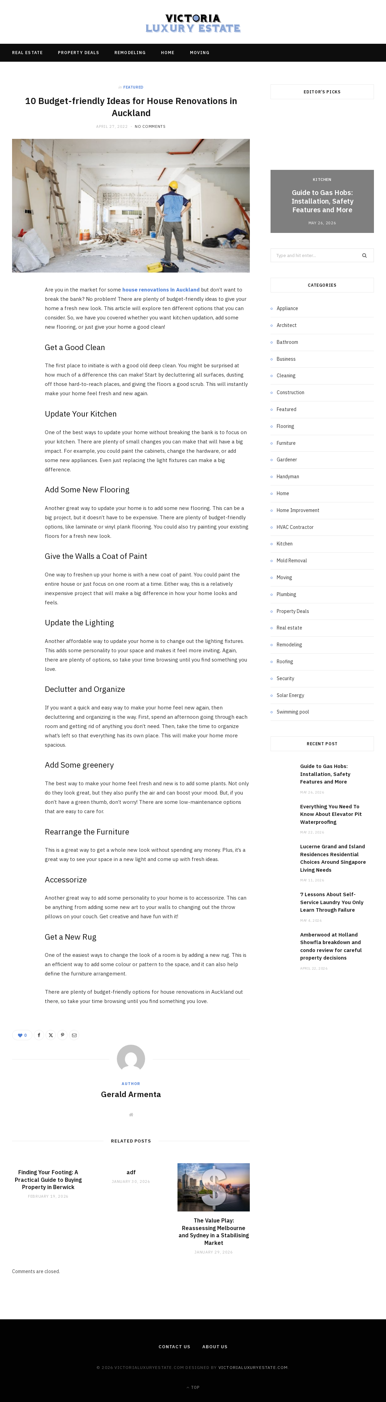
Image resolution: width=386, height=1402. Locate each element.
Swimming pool (293, 712)
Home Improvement (298, 510)
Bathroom (287, 342)
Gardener (287, 460)
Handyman (288, 476)
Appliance (287, 308)
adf (131, 1172)
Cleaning (286, 375)
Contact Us (174, 1347)
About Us (214, 1347)
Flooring (285, 426)
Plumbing (286, 594)
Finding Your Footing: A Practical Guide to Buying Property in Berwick (48, 1179)
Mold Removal (292, 560)
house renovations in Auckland (161, 289)
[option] (322, 172)
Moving (200, 52)
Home (167, 52)
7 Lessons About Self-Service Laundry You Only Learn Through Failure (332, 902)
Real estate (27, 52)
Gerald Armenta (131, 1094)
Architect (287, 325)
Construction (290, 392)
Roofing (285, 661)
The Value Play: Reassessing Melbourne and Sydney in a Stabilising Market (214, 1231)
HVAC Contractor (295, 527)
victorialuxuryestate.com (253, 1367)
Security (285, 678)
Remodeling (130, 52)
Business (286, 359)
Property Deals (78, 52)
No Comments (150, 126)
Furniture (286, 443)
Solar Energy (290, 695)
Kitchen (322, 179)
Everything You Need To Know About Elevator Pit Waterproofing (331, 814)
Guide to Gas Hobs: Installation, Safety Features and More (322, 201)
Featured (133, 87)
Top (193, 1387)
